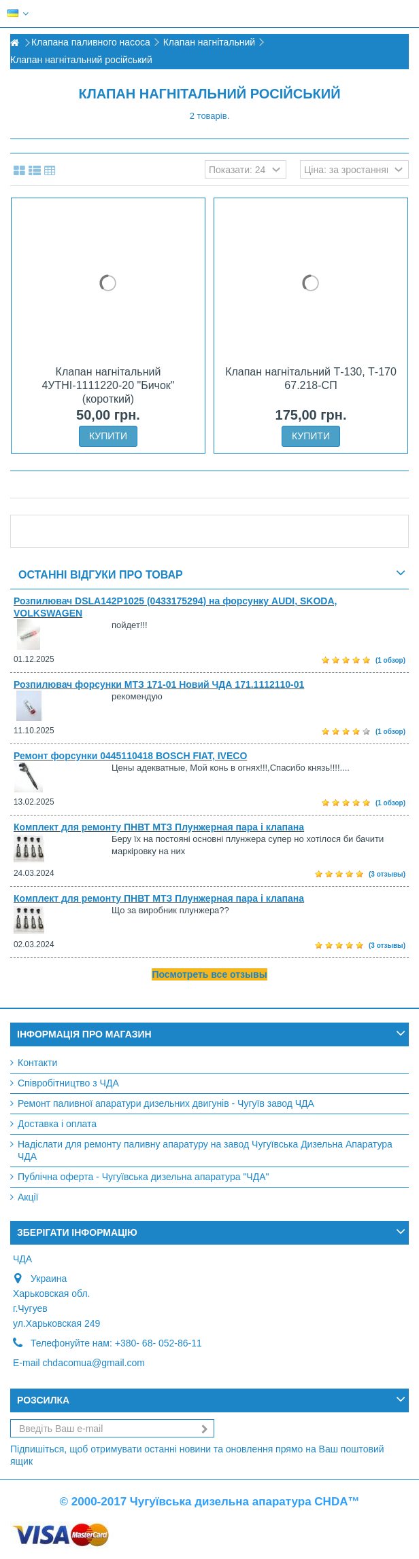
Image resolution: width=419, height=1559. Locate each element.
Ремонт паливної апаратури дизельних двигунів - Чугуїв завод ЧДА (166, 1103)
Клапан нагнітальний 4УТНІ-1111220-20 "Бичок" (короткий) (107, 385)
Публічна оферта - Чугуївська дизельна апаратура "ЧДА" (143, 1176)
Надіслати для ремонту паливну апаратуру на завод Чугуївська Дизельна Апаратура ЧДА (205, 1150)
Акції (28, 1197)
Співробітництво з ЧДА (68, 1083)
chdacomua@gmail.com (94, 1362)
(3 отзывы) (387, 874)
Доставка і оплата (57, 1123)
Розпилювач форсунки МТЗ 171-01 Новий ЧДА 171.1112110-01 (159, 684)
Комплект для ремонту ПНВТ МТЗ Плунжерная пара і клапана (159, 827)
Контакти (37, 1062)
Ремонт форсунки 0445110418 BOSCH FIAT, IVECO (130, 755)
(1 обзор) (390, 660)
